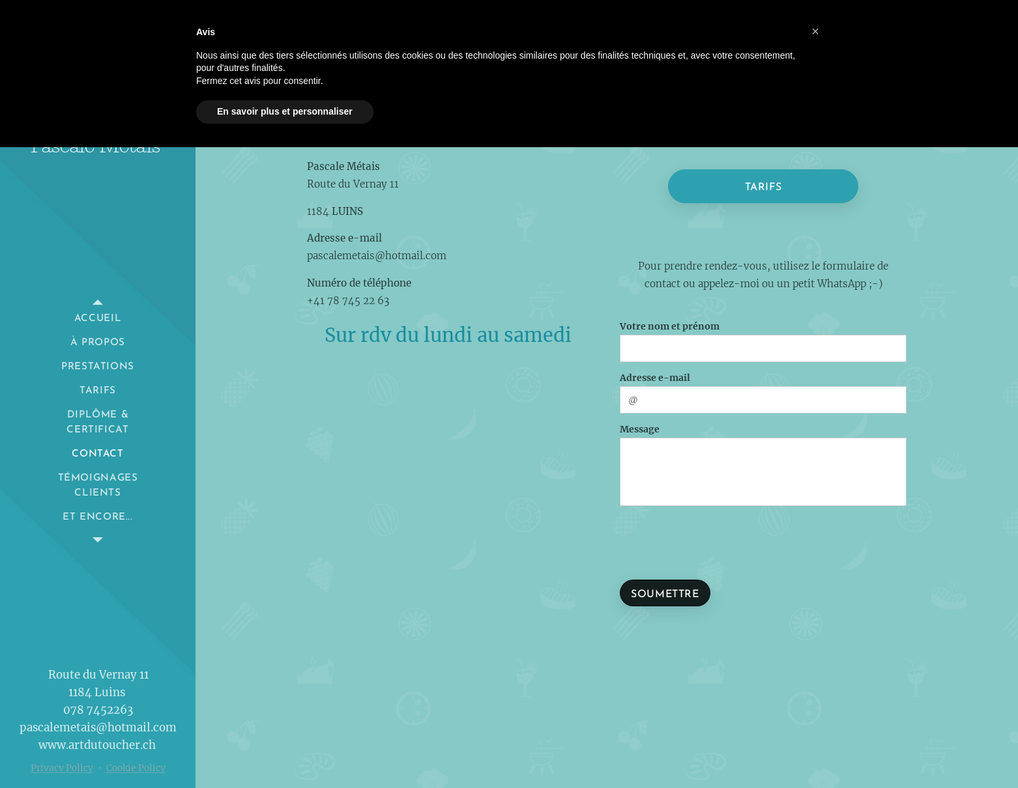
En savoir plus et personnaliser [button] (285, 111)
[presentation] (723, 540)
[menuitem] (98, 318)
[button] (815, 31)
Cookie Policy (136, 768)
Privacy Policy (62, 768)
